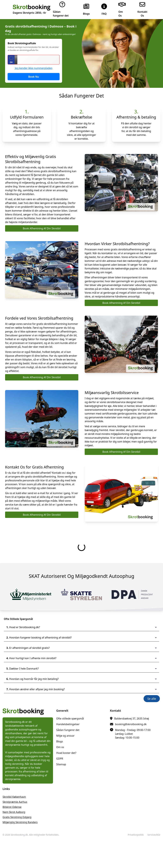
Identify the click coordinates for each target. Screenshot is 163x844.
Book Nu (33, 76)
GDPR (59, 758)
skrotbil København (14, 797)
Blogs (59, 741)
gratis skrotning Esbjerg (17, 817)
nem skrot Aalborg (14, 812)
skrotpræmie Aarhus (15, 802)
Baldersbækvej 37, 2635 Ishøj (131, 718)
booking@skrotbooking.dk (131, 724)
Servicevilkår (153, 834)
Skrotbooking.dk (19, 834)
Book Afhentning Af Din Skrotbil (42, 228)
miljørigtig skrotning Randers (20, 822)
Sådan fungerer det (67, 730)
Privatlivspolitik (136, 834)
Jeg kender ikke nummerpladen (33, 68)
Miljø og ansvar (65, 735)
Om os (60, 747)
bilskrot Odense (12, 807)
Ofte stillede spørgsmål (70, 718)
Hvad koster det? (66, 753)
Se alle (151, 699)
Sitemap (61, 764)
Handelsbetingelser (67, 724)
